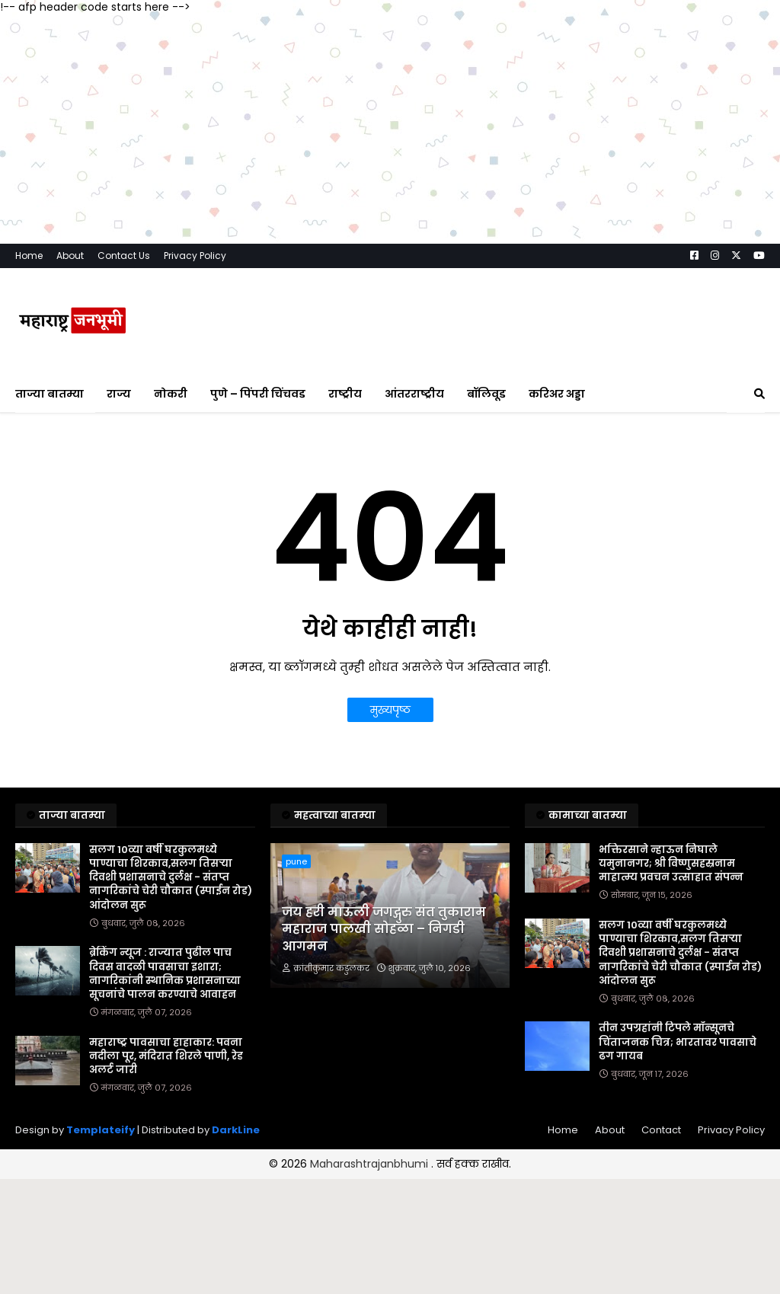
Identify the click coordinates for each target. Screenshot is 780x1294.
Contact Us (124, 255)
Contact (661, 1130)
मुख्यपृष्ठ (390, 709)
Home (29, 255)
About (70, 255)
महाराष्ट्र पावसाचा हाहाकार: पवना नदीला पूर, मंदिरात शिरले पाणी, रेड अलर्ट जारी (166, 1056)
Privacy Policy (195, 255)
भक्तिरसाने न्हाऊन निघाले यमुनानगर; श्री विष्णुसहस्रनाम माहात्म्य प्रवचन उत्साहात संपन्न (671, 863)
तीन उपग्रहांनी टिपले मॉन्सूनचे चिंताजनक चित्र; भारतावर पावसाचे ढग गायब (677, 1041)
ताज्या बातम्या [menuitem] (49, 393)
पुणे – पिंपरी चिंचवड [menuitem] (257, 393)
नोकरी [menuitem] (170, 393)
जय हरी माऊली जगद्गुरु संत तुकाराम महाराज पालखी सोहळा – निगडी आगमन (384, 929)
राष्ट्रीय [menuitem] (345, 393)
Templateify (100, 1130)
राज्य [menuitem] (119, 393)
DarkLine (236, 1130)
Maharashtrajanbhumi (370, 1163)
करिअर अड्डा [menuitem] (557, 393)
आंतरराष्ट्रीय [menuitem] (414, 393)
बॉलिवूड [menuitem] (486, 393)
